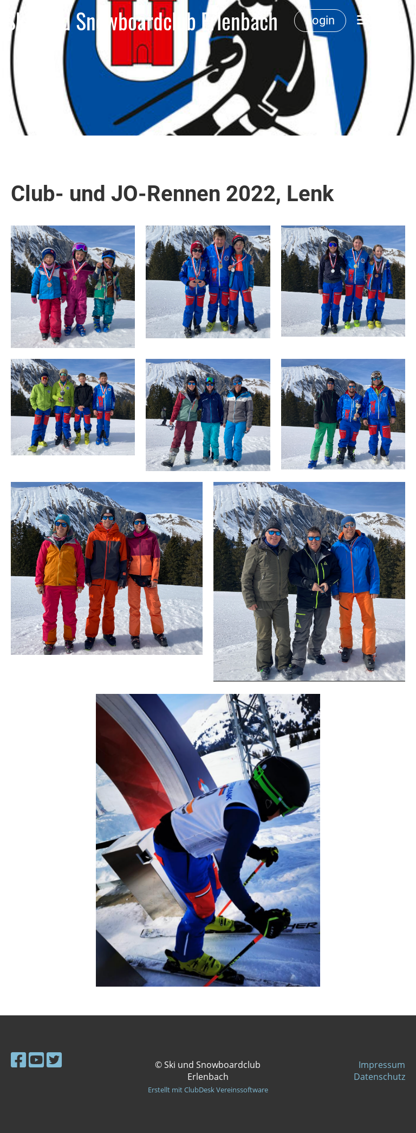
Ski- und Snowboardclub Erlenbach (141, 20)
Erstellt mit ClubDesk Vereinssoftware (208, 1090)
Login (320, 20)
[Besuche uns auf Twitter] (54, 1059)
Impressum (382, 1065)
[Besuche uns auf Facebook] (18, 1059)
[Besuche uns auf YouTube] (36, 1059)
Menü (378, 20)
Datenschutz (379, 1077)
